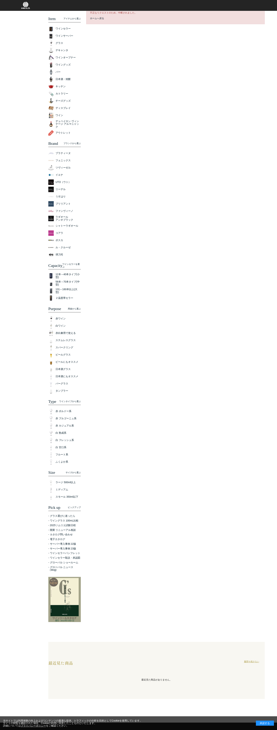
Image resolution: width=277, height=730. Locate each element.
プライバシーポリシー (33, 725)
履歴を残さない (251, 661)
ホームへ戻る (97, 18)
